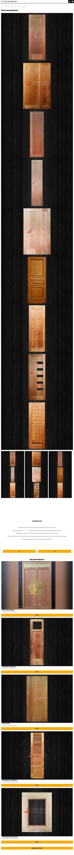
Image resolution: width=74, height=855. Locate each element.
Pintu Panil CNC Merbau (8, 610)
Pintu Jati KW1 (6, 723)
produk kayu (25, 530)
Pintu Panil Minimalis (22, 6)
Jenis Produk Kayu (5, 6)
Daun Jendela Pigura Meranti (10, 836)
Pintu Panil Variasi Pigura (9, 666)
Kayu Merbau (13, 6)
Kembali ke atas (37, 848)
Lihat (37, 615)
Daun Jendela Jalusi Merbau (9, 780)
